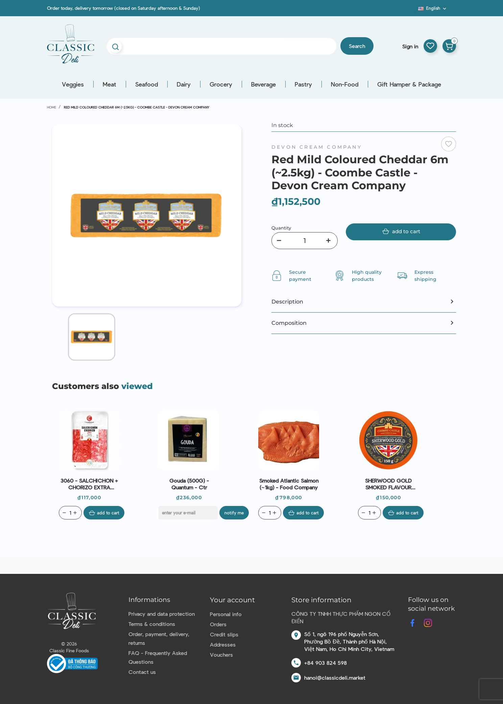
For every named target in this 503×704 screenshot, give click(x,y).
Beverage (263, 84)
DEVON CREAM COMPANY (316, 147)
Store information (321, 600)
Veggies (73, 84)
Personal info (226, 614)
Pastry (303, 84)
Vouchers (221, 654)
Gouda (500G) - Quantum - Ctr (189, 483)
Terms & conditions (151, 624)
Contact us (142, 672)
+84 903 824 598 (325, 662)
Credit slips (224, 634)
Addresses (223, 644)
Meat (109, 84)
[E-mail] (188, 512)
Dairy (184, 84)
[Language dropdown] (433, 8)
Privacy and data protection (161, 613)
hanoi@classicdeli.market (334, 677)
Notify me (234, 512)
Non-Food (344, 84)
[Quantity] (304, 240)
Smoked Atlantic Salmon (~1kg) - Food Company (288, 483)
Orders (218, 624)
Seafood (146, 84)
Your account (232, 600)
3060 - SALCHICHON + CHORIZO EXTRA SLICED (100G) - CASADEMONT (89, 484)
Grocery (221, 84)
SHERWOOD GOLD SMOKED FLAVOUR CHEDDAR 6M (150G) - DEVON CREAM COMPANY (388, 484)
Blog (414, 10)
